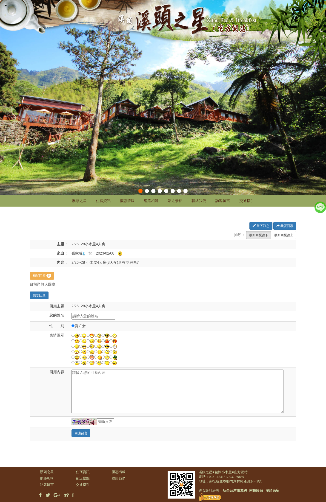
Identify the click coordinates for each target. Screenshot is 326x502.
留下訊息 (260, 226)
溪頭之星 (79, 201)
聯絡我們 (199, 201)
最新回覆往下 (258, 235)
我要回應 (39, 295)
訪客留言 (222, 201)
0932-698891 (237, 477)
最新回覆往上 (283, 235)
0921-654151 (218, 477)
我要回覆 (284, 226)
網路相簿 (151, 201)
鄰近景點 (175, 201)
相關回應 (42, 276)
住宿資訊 (103, 201)
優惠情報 (127, 201)
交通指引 (246, 201)
